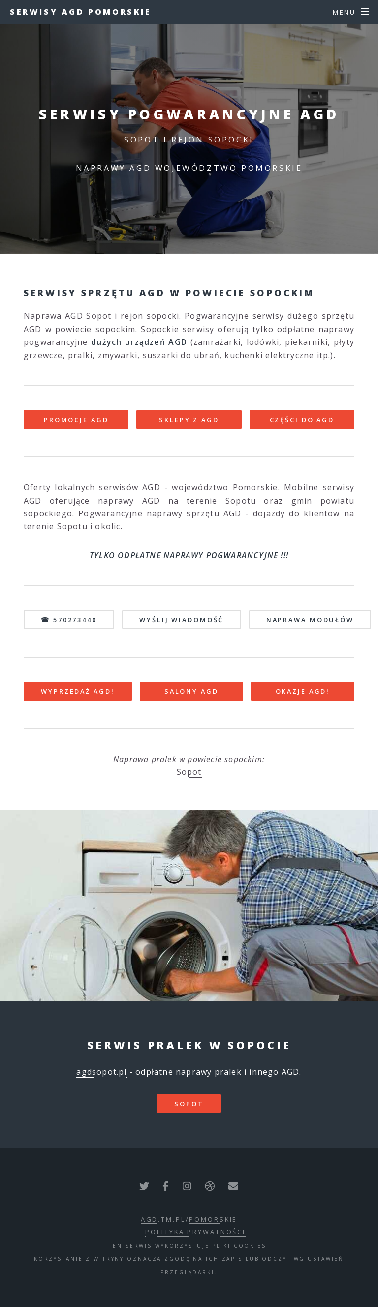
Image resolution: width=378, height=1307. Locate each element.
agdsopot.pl (101, 1071)
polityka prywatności (195, 1231)
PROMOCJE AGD (76, 419)
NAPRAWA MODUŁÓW (310, 619)
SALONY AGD (191, 691)
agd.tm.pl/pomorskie (189, 1219)
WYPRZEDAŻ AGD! (77, 691)
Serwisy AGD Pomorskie (81, 11)
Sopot (189, 772)
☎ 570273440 (69, 619)
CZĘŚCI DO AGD (302, 419)
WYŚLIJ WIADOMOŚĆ (181, 619)
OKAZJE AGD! (303, 691)
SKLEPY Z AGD (189, 419)
